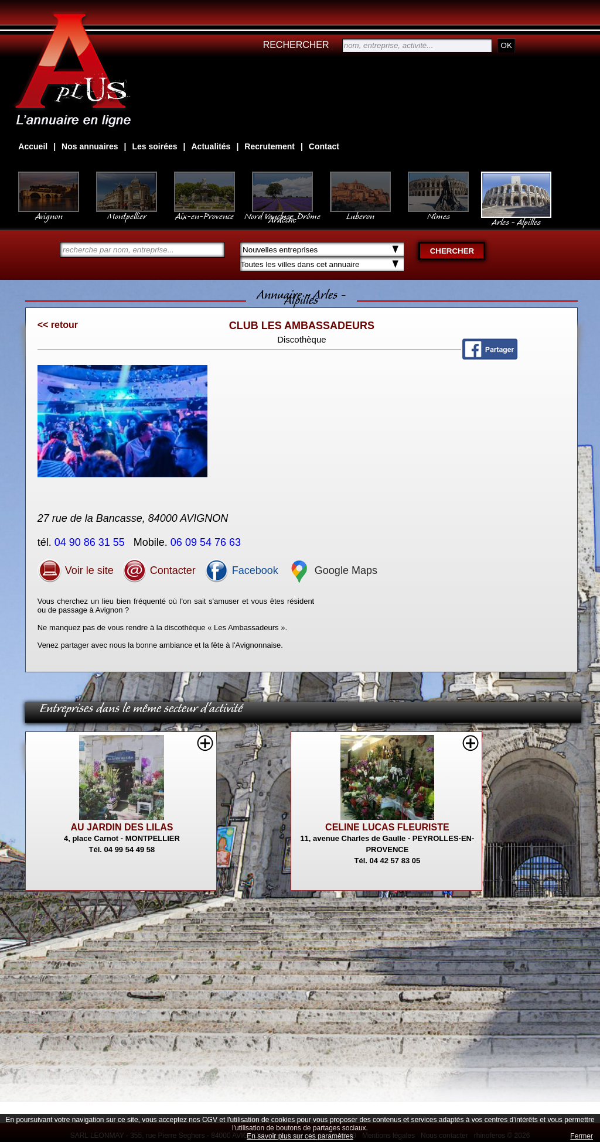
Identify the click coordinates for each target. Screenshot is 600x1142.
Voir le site (76, 570)
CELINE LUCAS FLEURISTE (387, 827)
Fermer (581, 1136)
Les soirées (155, 146)
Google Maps (332, 570)
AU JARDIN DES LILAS (121, 827)
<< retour (58, 325)
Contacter (159, 570)
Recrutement (269, 146)
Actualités (210, 146)
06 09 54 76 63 (207, 542)
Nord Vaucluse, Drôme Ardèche (282, 212)
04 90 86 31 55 (91, 542)
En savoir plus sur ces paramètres (300, 1136)
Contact (324, 146)
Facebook (241, 570)
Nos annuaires (90, 146)
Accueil (32, 146)
